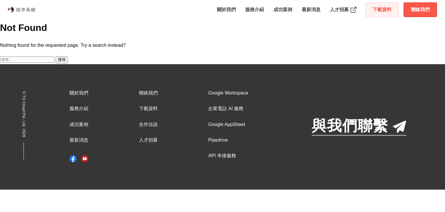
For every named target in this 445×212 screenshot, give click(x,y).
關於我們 (226, 9)
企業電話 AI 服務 (225, 108)
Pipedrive (218, 140)
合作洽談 (148, 124)
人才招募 (148, 140)
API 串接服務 (222, 155)
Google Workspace (228, 92)
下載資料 (382, 9)
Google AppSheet (226, 124)
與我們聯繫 (359, 126)
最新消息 (311, 9)
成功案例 (282, 9)
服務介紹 (254, 9)
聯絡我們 (420, 9)
